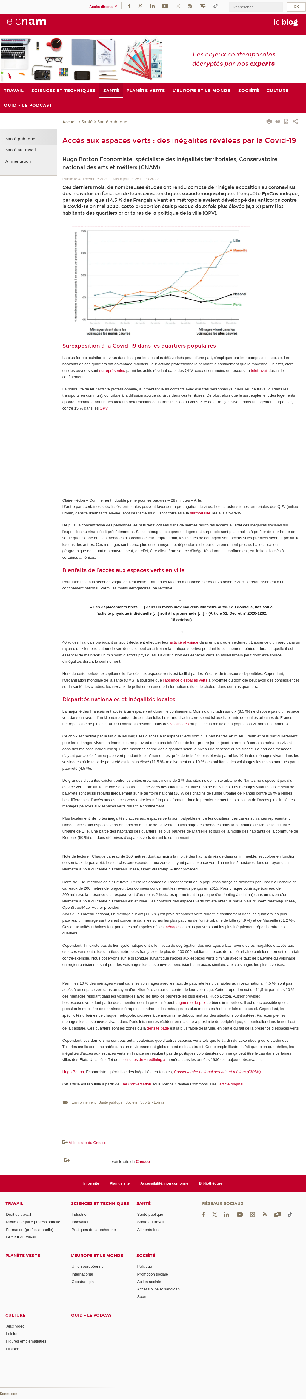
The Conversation (136, 1084)
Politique (144, 1266)
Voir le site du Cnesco (88, 1142)
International (82, 1274)
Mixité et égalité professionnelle (33, 1222)
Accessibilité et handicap (158, 1289)
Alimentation (18, 161)
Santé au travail (20, 150)
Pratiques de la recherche (94, 1229)
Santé (87, 122)
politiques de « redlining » (143, 1059)
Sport (141, 1296)
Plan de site (120, 1183)
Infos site (91, 1183)
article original (231, 1084)
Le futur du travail (21, 1237)
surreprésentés (112, 370)
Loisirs (11, 1333)
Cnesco (143, 1161)
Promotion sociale (152, 1274)
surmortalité (200, 513)
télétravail (259, 370)
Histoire (12, 1349)
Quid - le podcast (92, 1315)
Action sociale (149, 1281)
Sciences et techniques (100, 1203)
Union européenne (88, 1266)
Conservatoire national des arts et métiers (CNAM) (217, 1072)
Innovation (81, 1222)
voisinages (179, 724)
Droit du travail (18, 1214)
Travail (14, 1203)
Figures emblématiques (26, 1341)
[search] (256, 7)
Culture (15, 1315)
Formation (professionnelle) (29, 1229)
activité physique (184, 642)
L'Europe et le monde (97, 1255)
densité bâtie (158, 1028)
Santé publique (112, 122)
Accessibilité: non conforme (164, 1183)
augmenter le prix (190, 1002)
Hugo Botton (73, 1072)
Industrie (79, 1214)
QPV (103, 408)
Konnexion (8, 1394)
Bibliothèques (211, 1183)
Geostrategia (83, 1281)
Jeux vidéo (15, 1326)
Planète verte (22, 1255)
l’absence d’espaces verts (185, 680)
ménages (172, 927)
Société (145, 1255)
